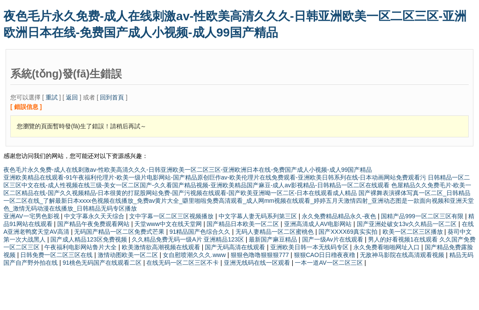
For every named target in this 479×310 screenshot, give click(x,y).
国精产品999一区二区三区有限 (423, 216)
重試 (52, 97)
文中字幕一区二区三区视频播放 (172, 216)
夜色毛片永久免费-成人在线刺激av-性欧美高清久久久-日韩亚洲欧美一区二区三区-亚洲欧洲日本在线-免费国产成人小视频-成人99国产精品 (187, 169)
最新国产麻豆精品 (274, 239)
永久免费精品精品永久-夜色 (340, 216)
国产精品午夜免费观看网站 (94, 223)
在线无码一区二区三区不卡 (183, 262)
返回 (72, 97)
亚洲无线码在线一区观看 (258, 262)
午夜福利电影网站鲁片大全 (81, 247)
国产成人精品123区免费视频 (89, 239)
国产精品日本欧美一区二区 (244, 223)
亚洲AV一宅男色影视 (32, 216)
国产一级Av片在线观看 (333, 239)
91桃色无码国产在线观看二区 (102, 262)
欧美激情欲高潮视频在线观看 (162, 247)
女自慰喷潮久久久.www (195, 254)
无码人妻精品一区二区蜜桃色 (275, 231)
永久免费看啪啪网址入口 (387, 247)
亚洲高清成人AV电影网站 (319, 223)
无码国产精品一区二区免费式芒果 (120, 231)
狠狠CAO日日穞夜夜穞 (325, 254)
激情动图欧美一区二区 (129, 254)
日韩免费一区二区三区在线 (57, 254)
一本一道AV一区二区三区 (330, 262)
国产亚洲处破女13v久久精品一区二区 (407, 223)
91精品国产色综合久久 (201, 231)
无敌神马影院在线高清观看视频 (403, 254)
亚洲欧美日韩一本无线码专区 (310, 247)
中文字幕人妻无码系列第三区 (259, 216)
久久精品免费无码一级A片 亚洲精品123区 (188, 239)
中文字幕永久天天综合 (95, 216)
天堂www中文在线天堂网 (168, 223)
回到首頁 (112, 97)
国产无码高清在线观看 (236, 247)
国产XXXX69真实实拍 (348, 231)
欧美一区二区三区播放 (414, 231)
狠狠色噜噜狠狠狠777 (260, 254)
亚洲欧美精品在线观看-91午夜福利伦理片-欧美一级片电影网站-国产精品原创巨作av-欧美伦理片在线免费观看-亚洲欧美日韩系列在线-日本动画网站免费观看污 (215, 177)
